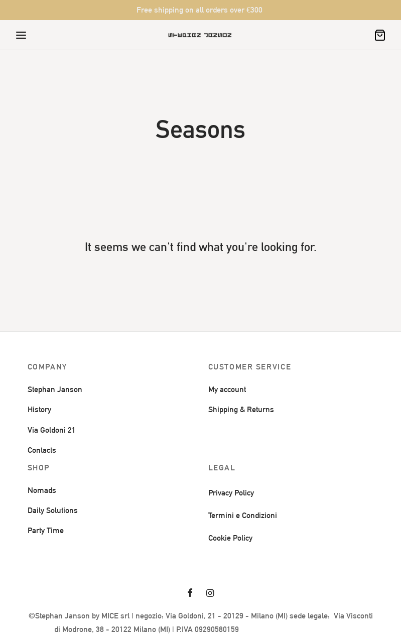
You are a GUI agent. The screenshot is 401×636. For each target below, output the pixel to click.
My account (227, 389)
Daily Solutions (53, 510)
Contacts (42, 450)
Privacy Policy (231, 492)
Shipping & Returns (241, 409)
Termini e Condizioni (242, 515)
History (39, 409)
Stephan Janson (55, 389)
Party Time (46, 530)
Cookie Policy (230, 538)
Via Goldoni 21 (52, 430)
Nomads (42, 490)
